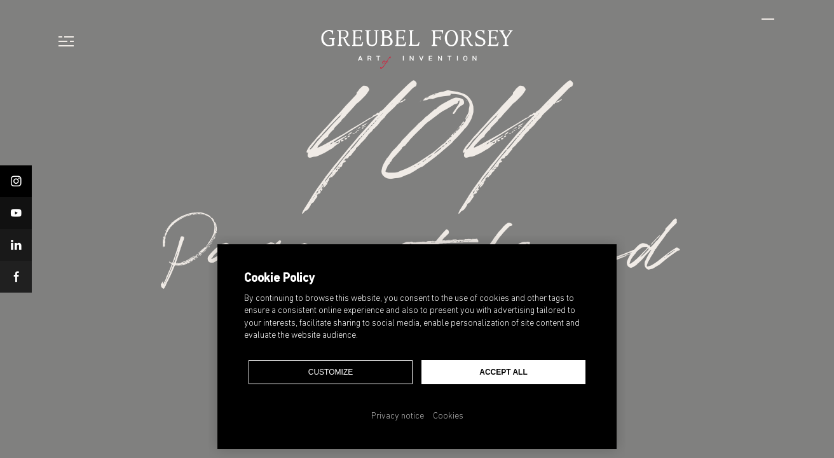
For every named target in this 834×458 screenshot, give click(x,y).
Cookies (448, 416)
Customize (330, 372)
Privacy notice (397, 416)
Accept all (503, 372)
